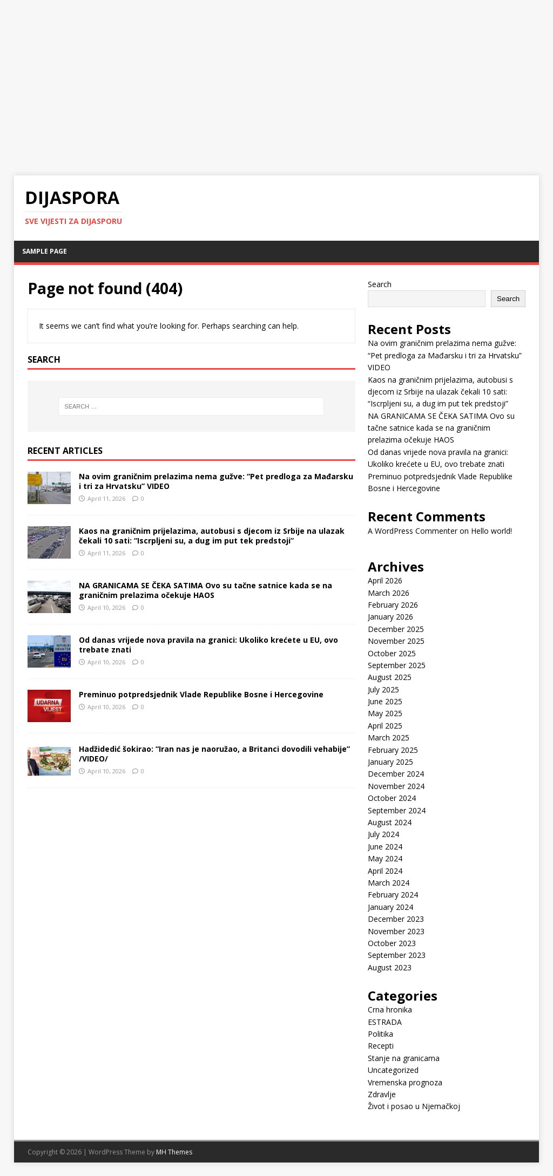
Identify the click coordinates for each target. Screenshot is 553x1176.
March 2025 (388, 737)
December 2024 (396, 774)
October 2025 (392, 653)
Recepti (381, 1046)
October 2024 (392, 798)
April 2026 (385, 580)
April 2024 (385, 871)
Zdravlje (382, 1094)
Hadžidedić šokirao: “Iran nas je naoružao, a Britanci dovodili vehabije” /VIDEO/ (214, 754)
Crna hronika (390, 1009)
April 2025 (385, 725)
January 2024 (390, 907)
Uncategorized (393, 1070)
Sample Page (44, 251)
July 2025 (383, 689)
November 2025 (396, 641)
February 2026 (393, 605)
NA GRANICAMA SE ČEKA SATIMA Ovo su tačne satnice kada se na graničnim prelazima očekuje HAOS (205, 590)
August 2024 (390, 822)
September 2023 (397, 955)
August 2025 (390, 677)
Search (380, 284)
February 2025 (393, 750)
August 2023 (390, 967)
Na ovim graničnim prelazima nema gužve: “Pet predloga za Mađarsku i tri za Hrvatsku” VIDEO (216, 481)
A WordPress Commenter (412, 531)
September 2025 (397, 665)
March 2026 (388, 593)
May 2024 (385, 858)
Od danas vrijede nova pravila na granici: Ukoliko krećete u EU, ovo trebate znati (208, 645)
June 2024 (385, 846)
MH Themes (174, 1152)
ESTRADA (385, 1022)
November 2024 (396, 786)
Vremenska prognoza (405, 1082)
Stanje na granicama (404, 1058)
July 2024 (383, 834)
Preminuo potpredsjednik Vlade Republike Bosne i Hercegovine (201, 694)
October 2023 (392, 943)
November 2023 (396, 931)
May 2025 (385, 713)
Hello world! (491, 531)
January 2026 (390, 616)
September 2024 (397, 810)
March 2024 (388, 883)
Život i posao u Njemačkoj (414, 1106)
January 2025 (390, 762)
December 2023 (396, 919)
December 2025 (396, 629)
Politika (380, 1034)
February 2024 (393, 894)
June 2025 (385, 701)
